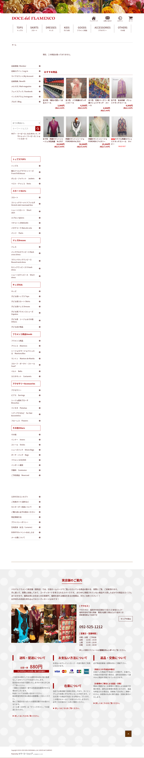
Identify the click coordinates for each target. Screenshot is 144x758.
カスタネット (32, 133)
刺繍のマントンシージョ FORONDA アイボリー (97, 140)
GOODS (82, 29)
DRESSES (51, 29)
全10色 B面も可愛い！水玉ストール (53, 101)
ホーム (14, 45)
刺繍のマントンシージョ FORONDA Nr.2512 (75, 140)
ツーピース (21, 133)
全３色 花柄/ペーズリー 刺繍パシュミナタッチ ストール (99, 102)
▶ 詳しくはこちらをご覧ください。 (26, 716)
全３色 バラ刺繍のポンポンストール (76, 101)
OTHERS (122, 29)
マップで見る (126, 619)
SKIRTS (34, 29)
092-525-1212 (91, 626)
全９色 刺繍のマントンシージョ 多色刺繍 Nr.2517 (53, 140)
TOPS (20, 29)
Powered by (27, 754)
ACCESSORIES (102, 29)
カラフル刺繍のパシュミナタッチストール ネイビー (121, 141)
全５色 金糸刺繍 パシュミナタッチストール (121, 101)
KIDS (67, 29)
